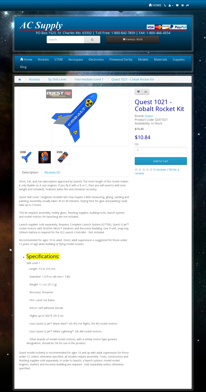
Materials (160, 59)
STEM (58, 59)
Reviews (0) (52, 172)
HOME (155, 5)
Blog (23, 67)
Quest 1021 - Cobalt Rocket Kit (133, 79)
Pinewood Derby (120, 59)
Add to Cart (160, 161)
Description (30, 172)
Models (143, 59)
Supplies (179, 59)
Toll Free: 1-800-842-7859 (115, 33)
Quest (149, 116)
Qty (136, 144)
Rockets (43, 59)
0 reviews (159, 169)
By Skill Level (57, 79)
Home (26, 59)
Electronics (96, 59)
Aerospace (75, 59)
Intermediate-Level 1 (88, 79)
